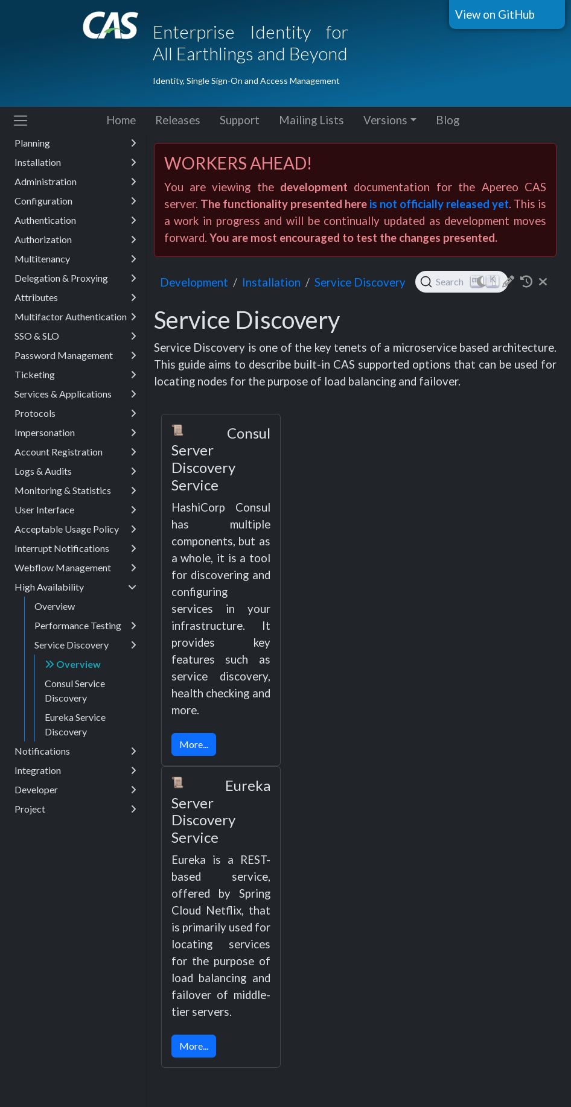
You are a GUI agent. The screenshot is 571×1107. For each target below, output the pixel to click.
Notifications (75, 751)
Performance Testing (85, 625)
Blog (447, 120)
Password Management (75, 355)
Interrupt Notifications (75, 548)
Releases (177, 120)
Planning (75, 143)
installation (271, 282)
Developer (75, 789)
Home (121, 120)
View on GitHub (495, 14)
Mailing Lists (311, 120)
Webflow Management (75, 567)
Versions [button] (385, 120)
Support (240, 120)
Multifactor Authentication (75, 316)
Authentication (75, 220)
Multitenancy (75, 259)
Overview (54, 606)
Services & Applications (75, 394)
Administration (75, 181)
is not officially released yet (439, 204)
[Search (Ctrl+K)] (462, 282)
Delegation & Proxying (75, 278)
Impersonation (75, 432)
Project (75, 809)
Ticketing (75, 374)
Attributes (75, 297)
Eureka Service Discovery (75, 724)
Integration (75, 770)
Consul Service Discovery (75, 690)
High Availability (75, 587)
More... (193, 744)
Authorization (75, 239)
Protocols (75, 413)
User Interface (75, 510)
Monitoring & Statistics (75, 490)
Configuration (75, 201)
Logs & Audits (75, 471)
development (194, 282)
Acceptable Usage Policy (75, 529)
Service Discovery (85, 645)
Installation (75, 162)
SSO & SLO (75, 336)
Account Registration (75, 452)
